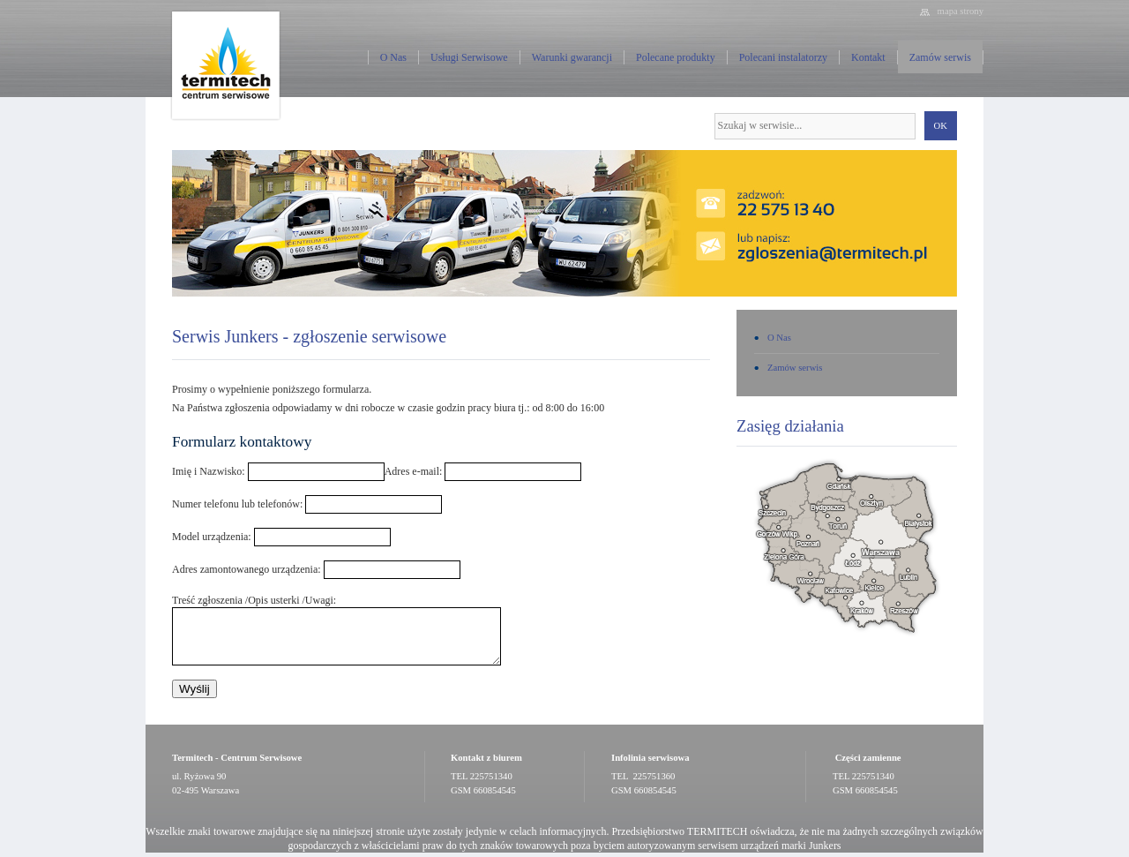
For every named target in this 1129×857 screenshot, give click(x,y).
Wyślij (194, 688)
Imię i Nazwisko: (208, 471)
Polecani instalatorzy (783, 57)
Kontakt (868, 57)
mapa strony (960, 11)
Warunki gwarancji (572, 57)
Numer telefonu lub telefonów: (237, 504)
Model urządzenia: (211, 536)
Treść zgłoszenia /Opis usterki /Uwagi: (254, 600)
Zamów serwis (940, 57)
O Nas (393, 57)
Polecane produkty (675, 57)
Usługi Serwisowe (469, 57)
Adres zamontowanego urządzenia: (246, 569)
